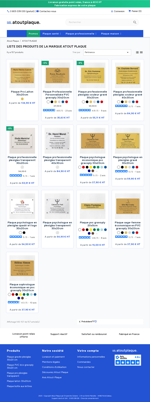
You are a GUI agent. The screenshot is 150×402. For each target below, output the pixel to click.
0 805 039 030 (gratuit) (22, 11)
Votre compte (88, 350)
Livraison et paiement (53, 356)
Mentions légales (51, 362)
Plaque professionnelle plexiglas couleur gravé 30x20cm (92, 94)
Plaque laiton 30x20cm (19, 381)
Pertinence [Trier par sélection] (107, 52)
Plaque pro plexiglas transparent (17, 374)
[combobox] (102, 22)
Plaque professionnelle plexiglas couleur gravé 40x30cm (127, 94)
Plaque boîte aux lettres (19, 386)
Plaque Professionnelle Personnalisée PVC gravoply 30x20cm (57, 94)
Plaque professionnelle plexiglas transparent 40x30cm (57, 160)
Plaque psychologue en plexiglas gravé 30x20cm (128, 160)
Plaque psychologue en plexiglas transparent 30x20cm (57, 225)
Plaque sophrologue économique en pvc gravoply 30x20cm (22, 287)
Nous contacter (85, 367)
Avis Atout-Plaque (52, 377)
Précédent (85, 321)
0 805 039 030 (74, 398)
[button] (52, 33)
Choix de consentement (90, 398)
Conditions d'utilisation (54, 367)
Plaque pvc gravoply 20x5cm (92, 224)
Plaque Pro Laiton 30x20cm (22, 93)
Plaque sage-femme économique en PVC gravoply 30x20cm (128, 225)
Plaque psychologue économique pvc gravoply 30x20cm (92, 160)
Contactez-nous (47, 11)
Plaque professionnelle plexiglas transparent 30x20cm (22, 160)
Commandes (84, 362)
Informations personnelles (91, 356)
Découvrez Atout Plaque (55, 372)
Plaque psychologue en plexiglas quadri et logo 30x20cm (22, 225)
